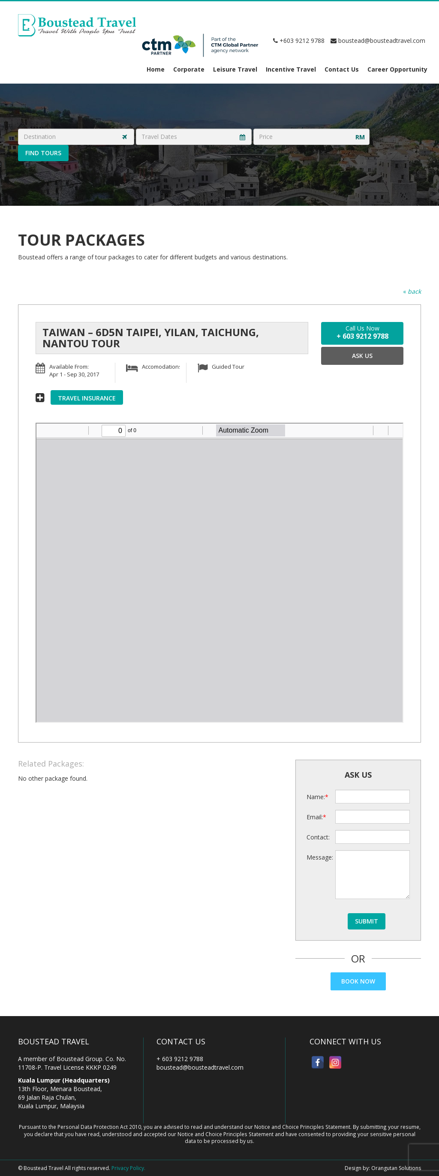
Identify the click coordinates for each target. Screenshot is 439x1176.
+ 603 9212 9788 (179, 1059)
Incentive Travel (291, 69)
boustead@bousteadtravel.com (378, 40)
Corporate (188, 69)
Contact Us (342, 69)
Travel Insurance (87, 398)
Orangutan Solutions (396, 1168)
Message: (318, 857)
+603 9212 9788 (299, 40)
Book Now (358, 981)
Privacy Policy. (128, 1168)
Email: (315, 817)
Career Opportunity (397, 69)
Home (156, 69)
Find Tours (43, 153)
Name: (316, 797)
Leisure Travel (235, 69)
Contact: (318, 837)
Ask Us (362, 356)
